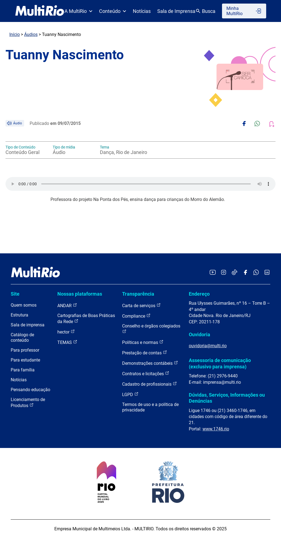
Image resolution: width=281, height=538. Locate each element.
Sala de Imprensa (176, 11)
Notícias (142, 11)
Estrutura (19, 315)
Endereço (199, 294)
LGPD (130, 394)
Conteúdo (112, 11)
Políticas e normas (143, 342)
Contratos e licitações (145, 373)
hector (66, 332)
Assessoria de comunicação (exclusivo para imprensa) (220, 363)
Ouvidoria (199, 334)
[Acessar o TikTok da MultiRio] (234, 273)
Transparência (138, 294)
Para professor (25, 350)
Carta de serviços (141, 305)
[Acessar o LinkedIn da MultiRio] (267, 273)
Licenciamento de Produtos (28, 402)
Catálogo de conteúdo (22, 337)
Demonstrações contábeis (150, 363)
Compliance (136, 316)
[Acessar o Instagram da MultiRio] (223, 273)
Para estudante (25, 360)
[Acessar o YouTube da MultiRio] (212, 273)
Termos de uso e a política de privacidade (150, 407)
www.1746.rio (216, 428)
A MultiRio (78, 11)
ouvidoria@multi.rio (208, 345)
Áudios (31, 34)
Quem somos (23, 305)
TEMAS (67, 342)
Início (14, 34)
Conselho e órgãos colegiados (151, 328)
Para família (23, 369)
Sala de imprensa (27, 324)
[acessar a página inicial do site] (39, 11)
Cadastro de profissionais (149, 384)
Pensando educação (30, 389)
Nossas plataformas (79, 294)
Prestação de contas (144, 352)
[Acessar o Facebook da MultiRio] (245, 273)
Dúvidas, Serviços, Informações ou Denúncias (227, 398)
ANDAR (67, 305)
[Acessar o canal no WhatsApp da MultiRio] (256, 273)
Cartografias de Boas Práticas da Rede (86, 318)
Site (15, 294)
